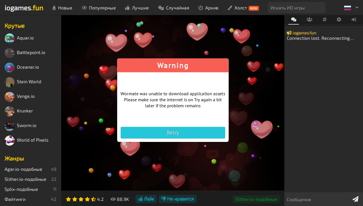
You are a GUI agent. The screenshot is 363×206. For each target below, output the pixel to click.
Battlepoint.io (25, 53)
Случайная (173, 7)
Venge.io (20, 97)
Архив (208, 7)
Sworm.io (20, 126)
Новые (62, 7)
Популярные (99, 7)
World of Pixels (26, 141)
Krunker (19, 111)
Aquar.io (19, 38)
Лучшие (137, 7)
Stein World (23, 82)
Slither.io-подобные (256, 199)
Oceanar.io (22, 68)
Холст (243, 8)
